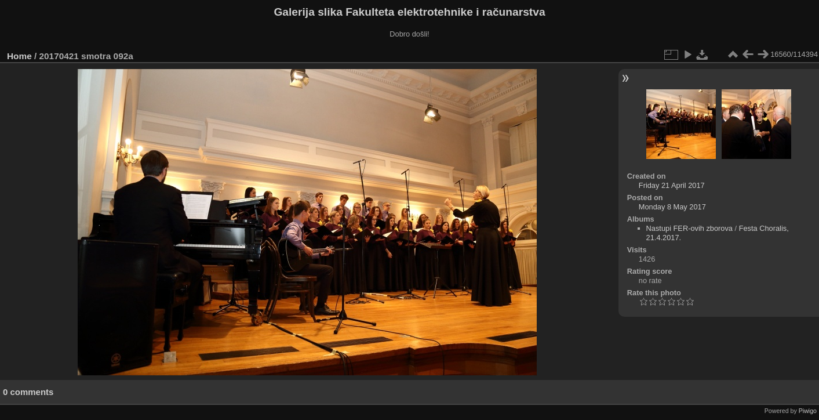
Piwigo (808, 410)
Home (19, 56)
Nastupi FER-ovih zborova (689, 228)
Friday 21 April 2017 (672, 185)
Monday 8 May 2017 (672, 206)
